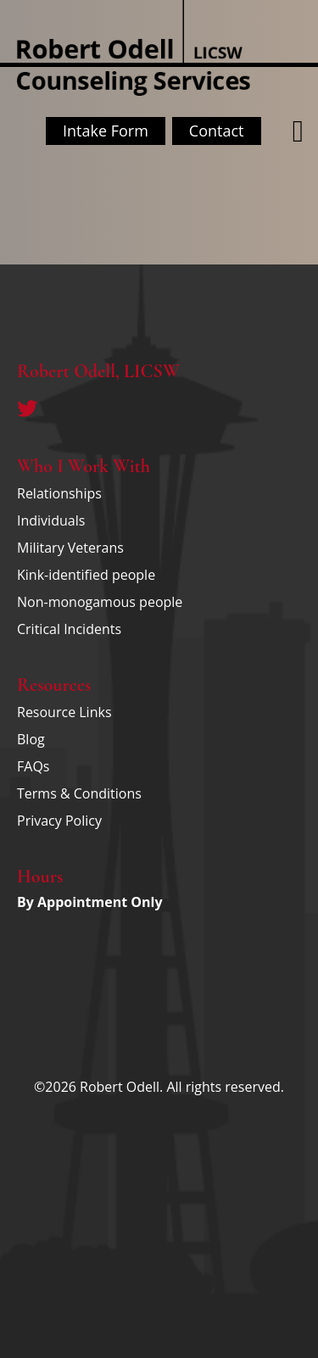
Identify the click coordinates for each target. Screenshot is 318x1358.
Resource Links (64, 712)
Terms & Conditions (79, 793)
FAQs (33, 766)
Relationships (59, 493)
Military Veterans (70, 547)
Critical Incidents (69, 629)
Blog (31, 739)
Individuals (51, 520)
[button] (298, 131)
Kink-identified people (86, 574)
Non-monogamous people (99, 601)
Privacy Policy (59, 820)
